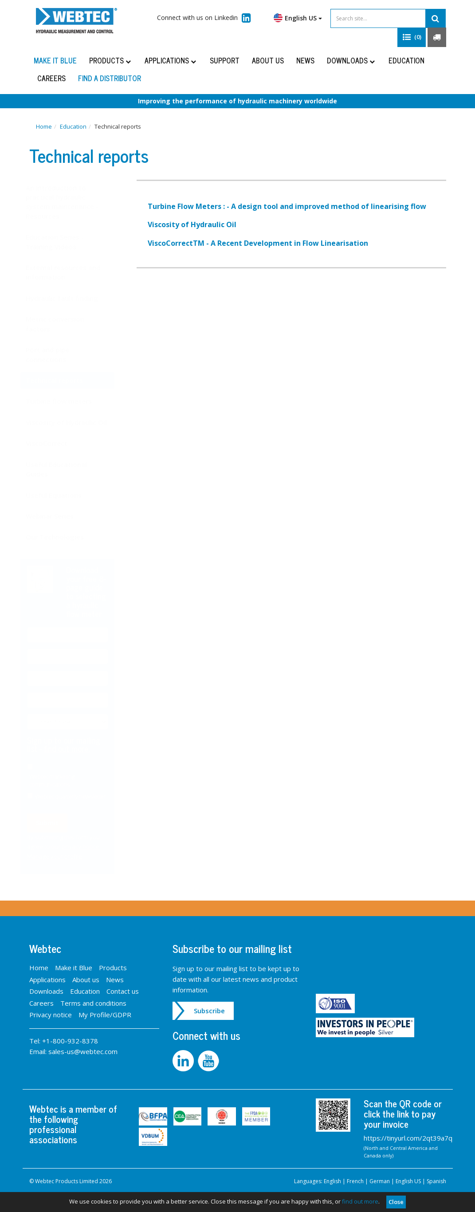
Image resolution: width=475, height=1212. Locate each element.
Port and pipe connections (56, 354)
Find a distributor (109, 78)
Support (224, 60)
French (355, 1181)
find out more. (75, 748)
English (332, 1181)
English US (298, 17)
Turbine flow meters (68, 401)
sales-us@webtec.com (83, 1051)
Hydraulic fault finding (71, 298)
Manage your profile (63, 856)
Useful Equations (62, 495)
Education (406, 60)
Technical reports (63, 380)
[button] (411, 37)
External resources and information (72, 272)
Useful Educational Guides (65, 469)
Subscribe (209, 1010)
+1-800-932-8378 (70, 1040)
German (379, 1181)
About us (268, 60)
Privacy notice (50, 1014)
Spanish (436, 1181)
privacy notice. (90, 846)
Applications (171, 60)
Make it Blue (55, 60)
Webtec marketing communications (60, 780)
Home (44, 126)
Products (110, 60)
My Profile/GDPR (105, 1014)
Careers (51, 78)
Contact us (122, 991)
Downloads (351, 60)
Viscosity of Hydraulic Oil (75, 422)
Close (396, 1202)
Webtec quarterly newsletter (79, 796)
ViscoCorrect (55, 443)
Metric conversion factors (64, 324)
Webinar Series (58, 516)
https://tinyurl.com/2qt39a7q (408, 1137)
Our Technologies (64, 536)
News (305, 60)
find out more (360, 1201)
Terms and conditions (93, 1003)
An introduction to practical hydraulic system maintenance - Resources (71, 201)
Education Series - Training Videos (64, 241)
